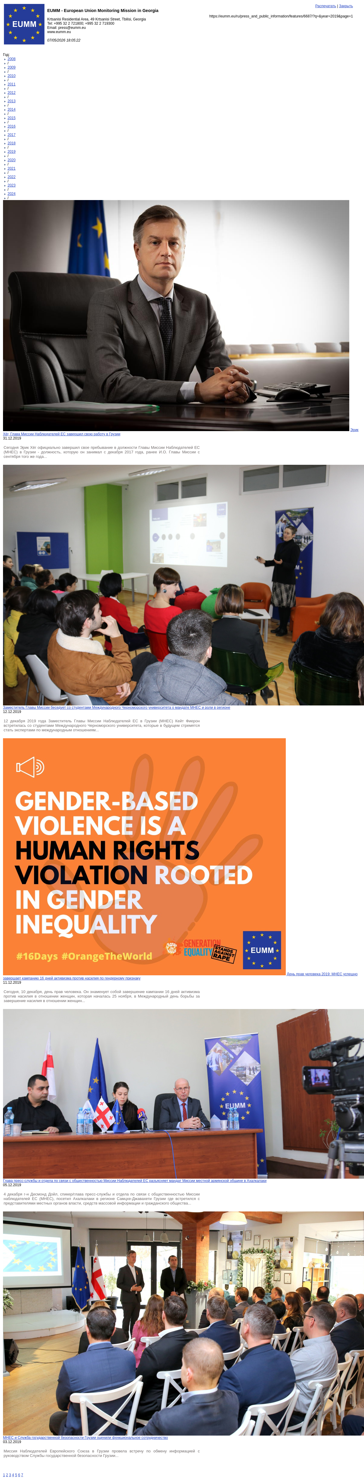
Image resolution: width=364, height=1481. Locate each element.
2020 (12, 160)
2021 (12, 168)
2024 (12, 194)
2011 (12, 84)
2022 (12, 177)
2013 (12, 101)
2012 (12, 93)
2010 (12, 76)
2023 (12, 185)
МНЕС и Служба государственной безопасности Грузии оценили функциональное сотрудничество (85, 1438)
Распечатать (325, 6)
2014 (12, 109)
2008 (12, 59)
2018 (12, 143)
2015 (12, 118)
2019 (12, 152)
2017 (12, 135)
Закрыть (346, 6)
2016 (12, 126)
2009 (12, 67)
